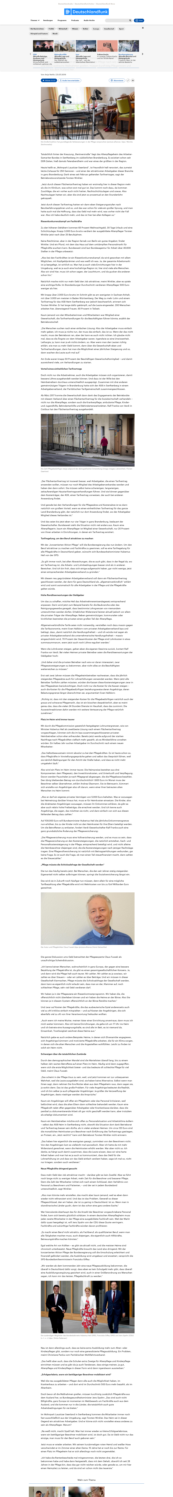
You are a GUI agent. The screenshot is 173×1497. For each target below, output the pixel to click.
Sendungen (48, 20)
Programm (62, 20)
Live (139, 20)
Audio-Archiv (89, 20)
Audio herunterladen (70, 80)
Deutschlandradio (65, 4)
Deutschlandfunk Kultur (84, 4)
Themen (34, 20)
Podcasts (75, 20)
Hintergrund (43, 28)
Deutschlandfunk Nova (105, 4)
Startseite (33, 28)
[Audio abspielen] (49, 80)
